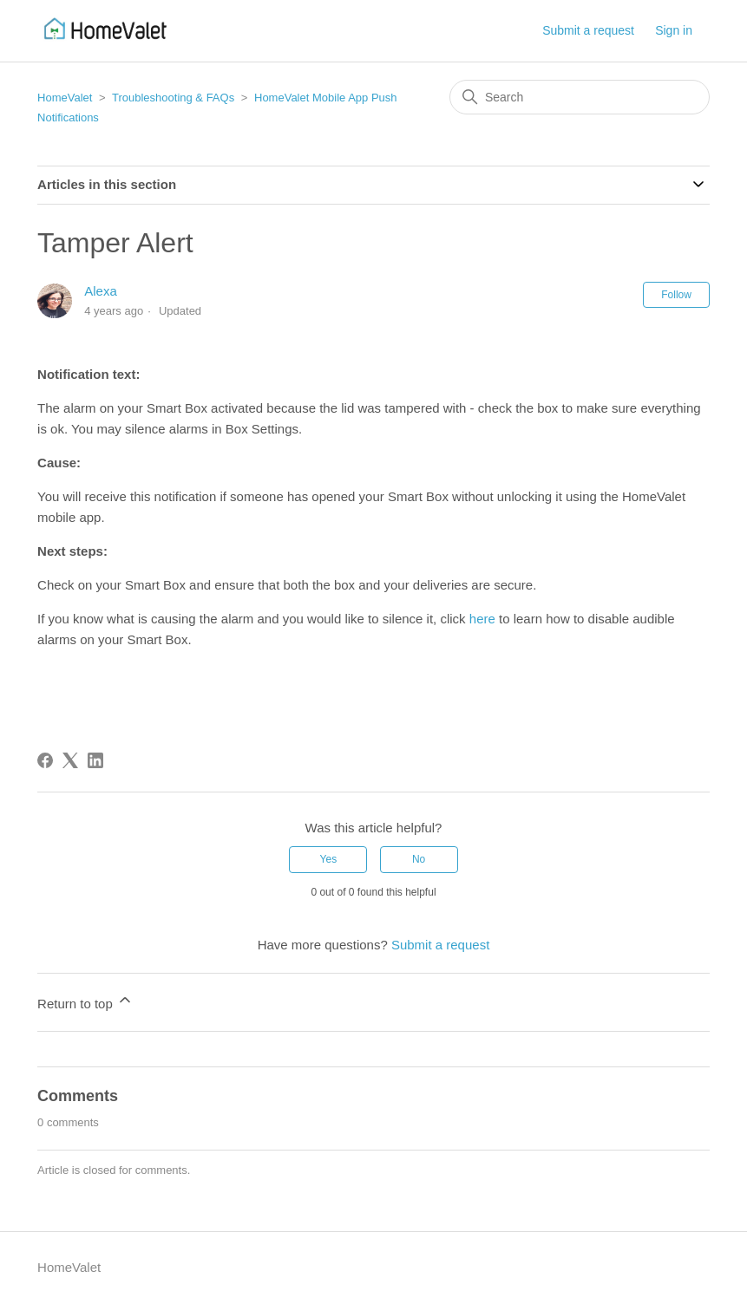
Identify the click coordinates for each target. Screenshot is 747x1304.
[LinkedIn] (95, 760)
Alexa (100, 291)
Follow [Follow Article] (676, 295)
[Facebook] (45, 760)
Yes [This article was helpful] (328, 859)
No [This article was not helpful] (418, 859)
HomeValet (64, 97)
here (482, 618)
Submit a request (588, 30)
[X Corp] (70, 760)
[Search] (579, 97)
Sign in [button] (673, 30)
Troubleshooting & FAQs (173, 97)
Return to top (85, 1001)
